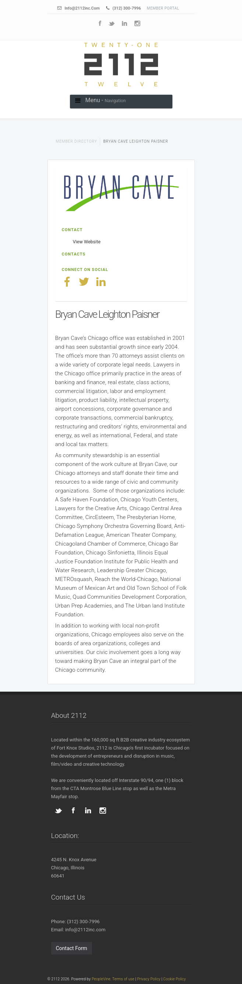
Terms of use (123, 979)
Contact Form (71, 948)
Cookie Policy (174, 979)
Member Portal (163, 8)
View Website (87, 241)
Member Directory (76, 141)
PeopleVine (101, 979)
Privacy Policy (148, 979)
